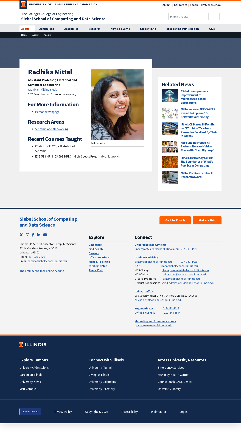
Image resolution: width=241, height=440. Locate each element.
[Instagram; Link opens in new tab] (27, 235)
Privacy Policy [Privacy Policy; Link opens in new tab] (63, 412)
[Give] (213, 28)
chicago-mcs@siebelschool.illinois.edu (185, 270)
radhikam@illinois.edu (42, 89)
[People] (47, 35)
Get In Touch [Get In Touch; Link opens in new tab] (175, 220)
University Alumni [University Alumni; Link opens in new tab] (100, 367)
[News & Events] (122, 28)
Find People (96, 249)
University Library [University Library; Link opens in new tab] (169, 389)
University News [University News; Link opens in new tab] (30, 382)
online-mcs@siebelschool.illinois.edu (184, 274)
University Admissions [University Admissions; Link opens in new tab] (34, 367)
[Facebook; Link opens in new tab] (33, 235)
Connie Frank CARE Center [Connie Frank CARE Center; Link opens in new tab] (175, 382)
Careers (94, 253)
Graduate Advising (146, 257)
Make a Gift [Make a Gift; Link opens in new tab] (207, 220)
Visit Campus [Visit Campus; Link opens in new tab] (28, 389)
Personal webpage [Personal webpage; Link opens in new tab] (47, 112)
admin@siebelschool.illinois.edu (47, 261)
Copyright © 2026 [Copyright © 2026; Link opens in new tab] (96, 412)
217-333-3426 (37, 256)
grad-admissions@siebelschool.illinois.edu (188, 283)
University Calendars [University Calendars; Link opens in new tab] (102, 382)
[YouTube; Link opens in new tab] (45, 235)
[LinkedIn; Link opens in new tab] (38, 235)
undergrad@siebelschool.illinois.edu (157, 249)
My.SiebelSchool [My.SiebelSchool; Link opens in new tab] (211, 5)
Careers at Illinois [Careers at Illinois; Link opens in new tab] (30, 375)
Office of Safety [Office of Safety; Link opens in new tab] (145, 312)
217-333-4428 (189, 249)
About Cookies (30, 411)
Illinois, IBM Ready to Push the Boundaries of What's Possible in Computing (197, 161)
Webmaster (158, 412)
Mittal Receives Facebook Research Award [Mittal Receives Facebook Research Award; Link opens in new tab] (197, 175)
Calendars (95, 244)
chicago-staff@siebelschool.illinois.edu (158, 300)
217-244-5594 (172, 312)
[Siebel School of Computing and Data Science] (63, 18)
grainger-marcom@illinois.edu (153, 325)
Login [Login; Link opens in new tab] (183, 412)
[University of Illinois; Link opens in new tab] (32, 344)
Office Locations (99, 257)
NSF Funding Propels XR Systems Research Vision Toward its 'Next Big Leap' (197, 146)
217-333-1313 (171, 308)
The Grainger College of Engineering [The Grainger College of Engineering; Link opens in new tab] (47, 14)
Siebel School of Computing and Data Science (48, 222)
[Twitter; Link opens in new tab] (21, 235)
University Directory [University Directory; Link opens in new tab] (102, 389)
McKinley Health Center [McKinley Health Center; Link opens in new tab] (173, 375)
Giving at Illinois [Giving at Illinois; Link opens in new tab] (99, 375)
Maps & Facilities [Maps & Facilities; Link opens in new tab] (99, 261)
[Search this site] (188, 16)
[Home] (24, 35)
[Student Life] (150, 28)
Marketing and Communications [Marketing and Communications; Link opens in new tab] (155, 321)
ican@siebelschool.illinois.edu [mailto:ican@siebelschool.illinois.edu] (179, 266)
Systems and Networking (52, 129)
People (194, 5)
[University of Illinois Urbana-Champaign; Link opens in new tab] (58, 5)
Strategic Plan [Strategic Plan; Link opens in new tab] (98, 266)
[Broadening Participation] (184, 28)
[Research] (96, 28)
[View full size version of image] (236, 42)
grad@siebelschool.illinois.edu (153, 261)
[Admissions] (49, 28)
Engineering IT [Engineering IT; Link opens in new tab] (144, 308)
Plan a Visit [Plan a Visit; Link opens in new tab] (96, 270)
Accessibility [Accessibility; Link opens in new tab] (130, 412)
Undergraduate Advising (150, 244)
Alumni (166, 5)
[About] (27, 28)
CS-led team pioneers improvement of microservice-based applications (194, 97)
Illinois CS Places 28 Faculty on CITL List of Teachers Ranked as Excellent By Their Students (199, 130)
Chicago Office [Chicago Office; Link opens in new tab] (144, 291)
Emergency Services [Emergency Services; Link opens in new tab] (171, 367)
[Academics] (73, 28)
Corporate (180, 5)
